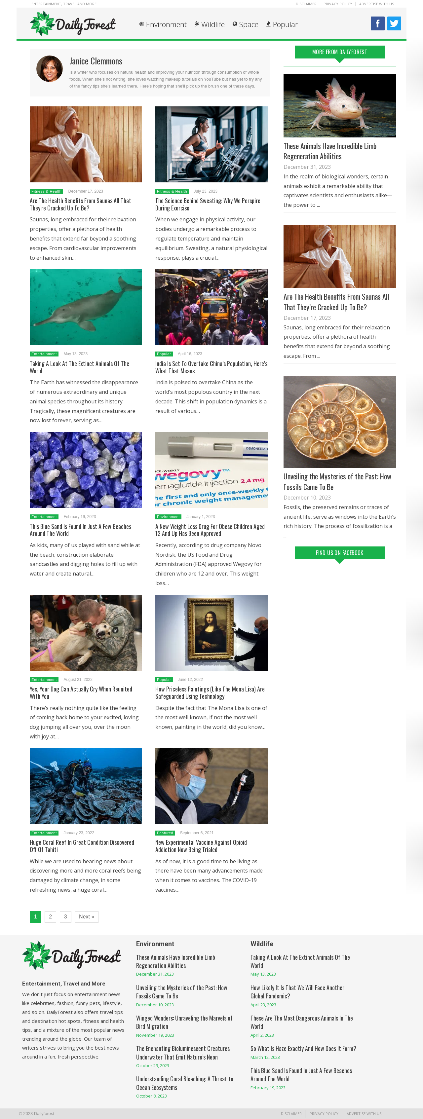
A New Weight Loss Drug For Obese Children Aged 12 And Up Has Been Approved (210, 530)
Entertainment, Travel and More (63, 3)
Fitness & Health (46, 191)
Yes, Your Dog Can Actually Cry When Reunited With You (81, 692)
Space (248, 24)
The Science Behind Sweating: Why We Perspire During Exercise (207, 204)
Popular (285, 24)
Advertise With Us (376, 3)
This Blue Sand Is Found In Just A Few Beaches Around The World (80, 530)
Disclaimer (306, 3)
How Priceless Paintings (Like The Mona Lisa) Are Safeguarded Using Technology (210, 692)
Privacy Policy (338, 3)
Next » (86, 916)
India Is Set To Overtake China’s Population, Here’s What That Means (211, 367)
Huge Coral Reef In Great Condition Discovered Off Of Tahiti (82, 846)
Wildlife (213, 24)
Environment (166, 24)
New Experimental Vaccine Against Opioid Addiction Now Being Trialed (201, 846)
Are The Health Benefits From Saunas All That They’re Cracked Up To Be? (80, 204)
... (318, 204)
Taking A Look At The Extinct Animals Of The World (79, 367)
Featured (165, 833)
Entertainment (44, 354)
